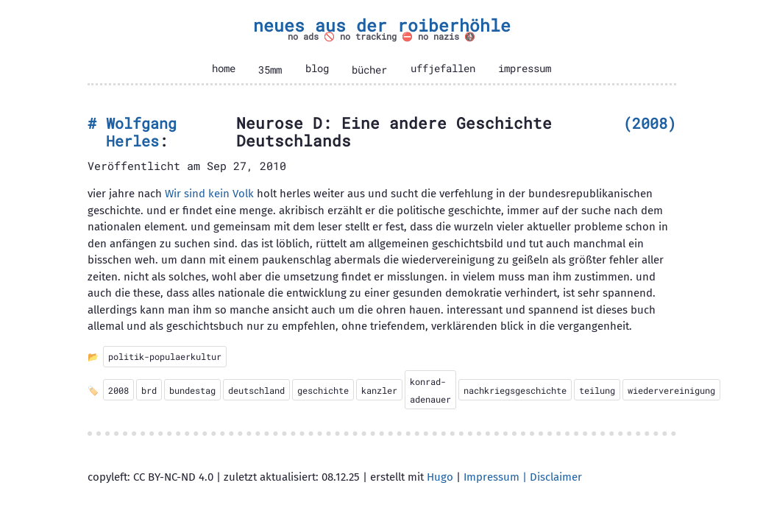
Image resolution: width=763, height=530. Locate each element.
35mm (270, 70)
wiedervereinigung (671, 390)
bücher (369, 70)
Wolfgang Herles (141, 132)
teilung (597, 390)
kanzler (379, 390)
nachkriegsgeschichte (515, 390)
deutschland (256, 390)
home (223, 68)
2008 (649, 123)
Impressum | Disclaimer (523, 477)
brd (149, 390)
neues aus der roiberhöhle (382, 25)
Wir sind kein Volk (209, 193)
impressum (524, 68)
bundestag (192, 390)
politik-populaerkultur (164, 356)
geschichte (323, 390)
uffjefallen (443, 68)
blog (317, 68)
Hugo (440, 477)
